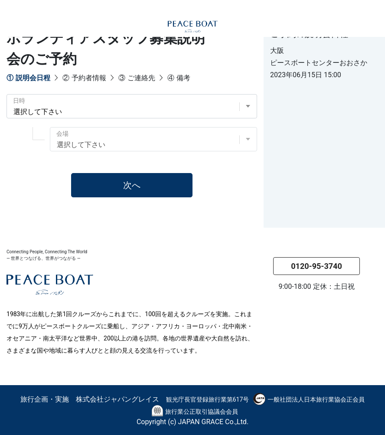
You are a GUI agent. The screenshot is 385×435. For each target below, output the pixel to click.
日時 (19, 100)
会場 (62, 133)
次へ (131, 185)
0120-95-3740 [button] (316, 266)
